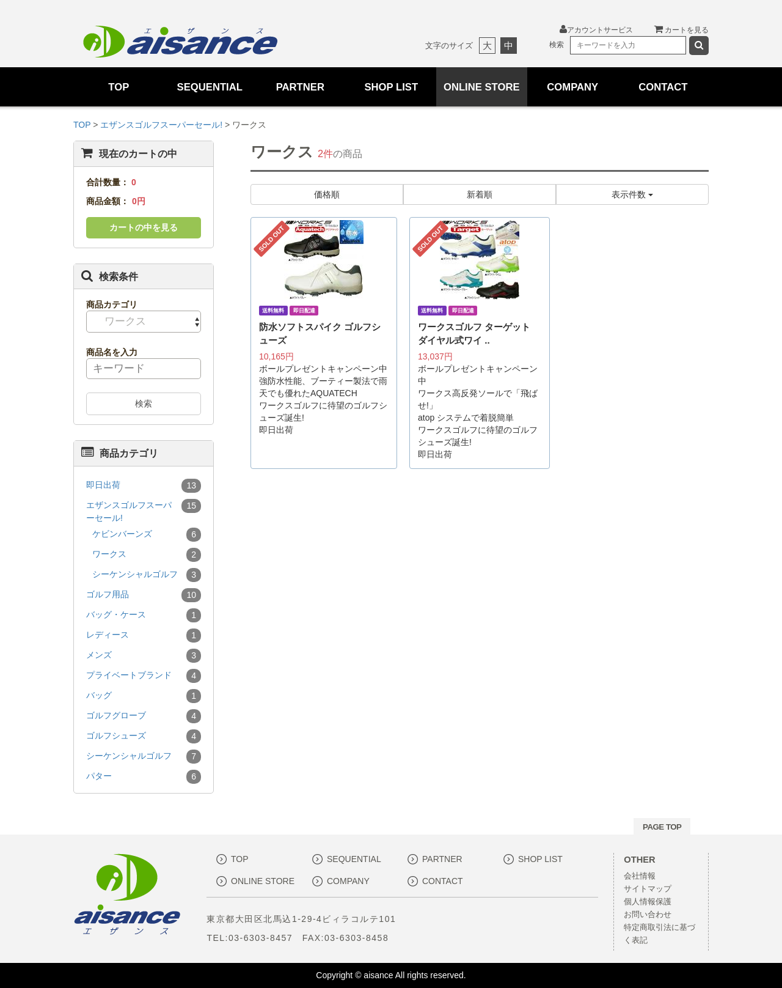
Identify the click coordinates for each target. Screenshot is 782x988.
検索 (143, 403)
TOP (118, 87)
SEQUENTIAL (209, 87)
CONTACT (663, 87)
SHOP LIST (391, 87)
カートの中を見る (143, 227)
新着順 (479, 194)
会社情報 (640, 876)
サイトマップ (647, 889)
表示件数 (632, 194)
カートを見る (681, 30)
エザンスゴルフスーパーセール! (162, 125)
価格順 (327, 194)
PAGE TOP (662, 826)
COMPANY (572, 87)
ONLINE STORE (482, 87)
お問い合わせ (647, 914)
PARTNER (300, 87)
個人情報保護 (647, 902)
